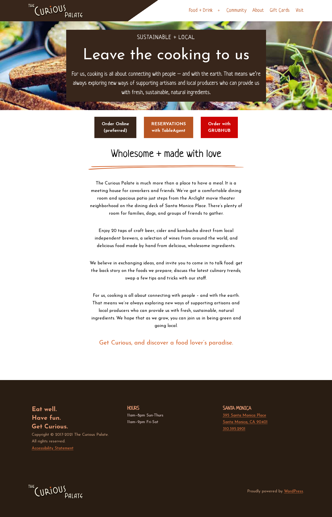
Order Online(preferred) (115, 127)
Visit (300, 10)
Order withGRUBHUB (219, 127)
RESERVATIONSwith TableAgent (168, 127)
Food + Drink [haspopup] (201, 10)
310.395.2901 (234, 429)
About (258, 10)
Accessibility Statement (53, 448)
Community (237, 10)
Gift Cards (280, 10)
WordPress (293, 491)
